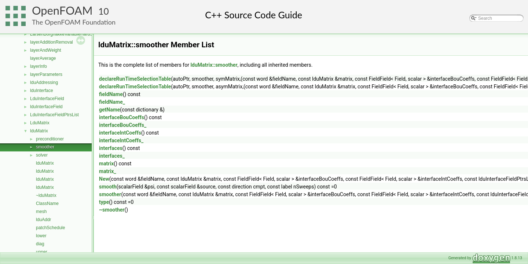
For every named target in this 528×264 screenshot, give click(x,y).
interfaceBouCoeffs (121, 117)
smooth (108, 187)
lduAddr (43, 219)
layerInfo (38, 66)
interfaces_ (112, 156)
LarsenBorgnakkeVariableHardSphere (67, 34)
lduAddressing (44, 82)
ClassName (47, 203)
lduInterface (41, 90)
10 (103, 11)
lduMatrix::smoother (213, 65)
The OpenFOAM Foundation (73, 22)
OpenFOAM (62, 10)
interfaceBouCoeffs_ (122, 125)
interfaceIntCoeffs (120, 133)
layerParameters (46, 74)
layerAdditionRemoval (51, 42)
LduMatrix (40, 122)
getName (109, 110)
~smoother (111, 210)
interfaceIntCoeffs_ (121, 140)
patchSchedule (50, 227)
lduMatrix (39, 130)
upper (41, 251)
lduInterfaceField (46, 106)
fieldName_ (112, 102)
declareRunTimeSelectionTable (135, 79)
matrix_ (107, 171)
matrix (106, 163)
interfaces (110, 148)
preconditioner (50, 139)
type (104, 202)
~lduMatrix (46, 195)
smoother (45, 147)
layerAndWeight (45, 50)
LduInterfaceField (47, 98)
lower (41, 235)
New (104, 179)
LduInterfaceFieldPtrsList (54, 114)
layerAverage (43, 58)
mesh (41, 211)
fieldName (111, 94)
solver (42, 155)
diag (40, 243)
